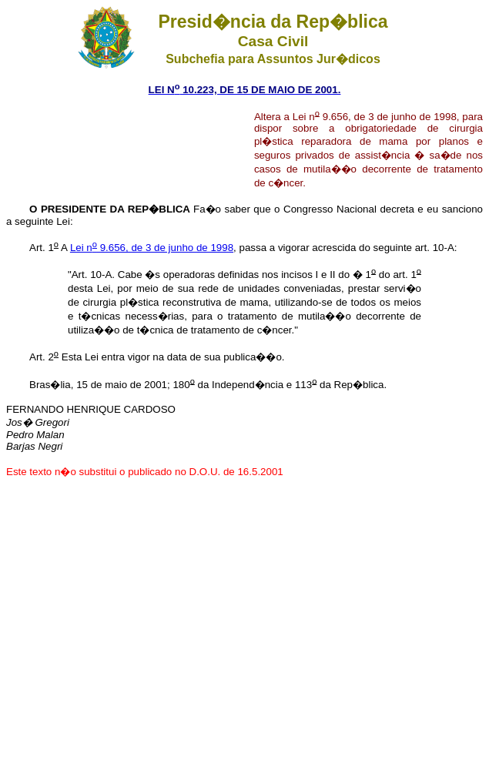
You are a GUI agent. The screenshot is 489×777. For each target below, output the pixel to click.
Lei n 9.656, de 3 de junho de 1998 (151, 247)
